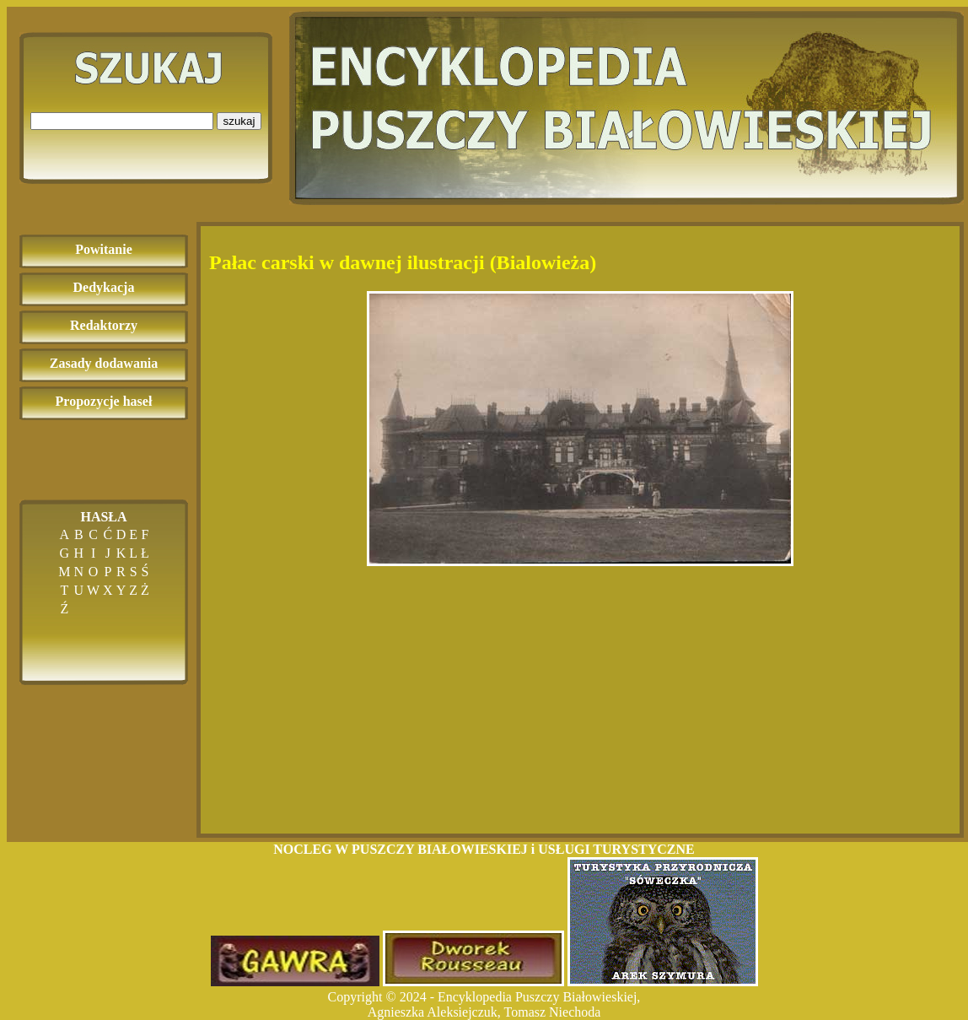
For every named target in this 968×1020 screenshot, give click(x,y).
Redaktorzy (103, 325)
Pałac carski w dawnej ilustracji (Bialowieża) (402, 262)
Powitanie (103, 249)
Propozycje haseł (104, 401)
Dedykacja (104, 287)
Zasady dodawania (104, 363)
